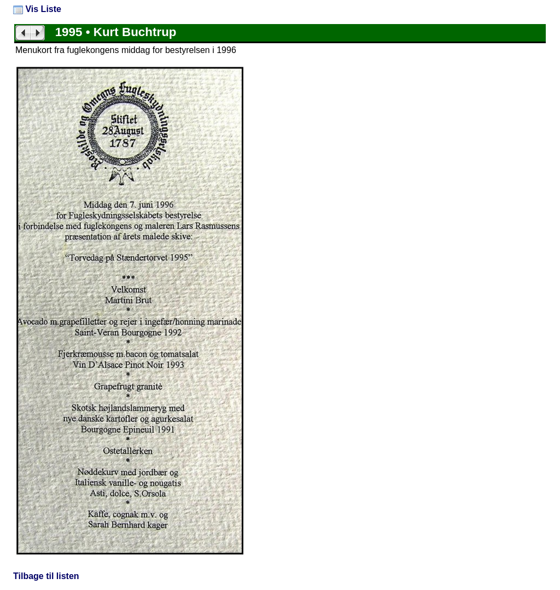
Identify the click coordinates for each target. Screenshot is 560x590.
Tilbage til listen (46, 576)
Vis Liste (37, 9)
